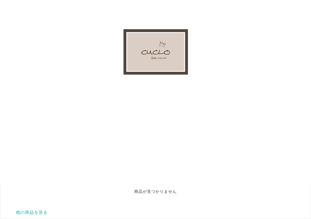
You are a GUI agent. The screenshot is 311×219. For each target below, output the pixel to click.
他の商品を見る (32, 212)
